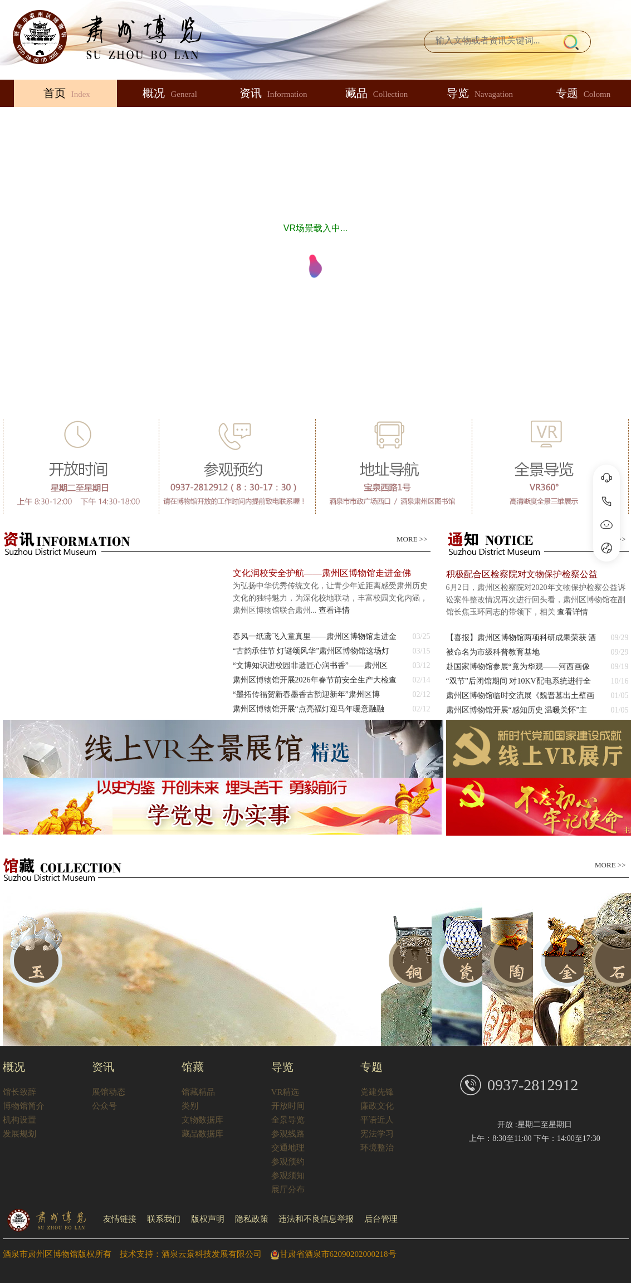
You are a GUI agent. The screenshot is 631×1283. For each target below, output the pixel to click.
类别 (190, 1105)
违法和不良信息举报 (316, 1218)
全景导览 (288, 1119)
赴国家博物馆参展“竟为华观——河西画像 (518, 666)
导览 (480, 93)
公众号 (104, 1105)
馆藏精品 (198, 1091)
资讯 (273, 93)
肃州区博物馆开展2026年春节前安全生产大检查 (315, 680)
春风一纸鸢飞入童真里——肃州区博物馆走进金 (315, 636)
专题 (371, 1067)
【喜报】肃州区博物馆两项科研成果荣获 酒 (521, 637)
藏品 (376, 93)
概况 (170, 93)
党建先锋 (377, 1091)
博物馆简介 (24, 1105)
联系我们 (163, 1218)
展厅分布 (288, 1189)
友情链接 (119, 1218)
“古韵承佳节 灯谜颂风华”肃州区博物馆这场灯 (311, 651)
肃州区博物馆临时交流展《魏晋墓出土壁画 (520, 695)
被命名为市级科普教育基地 (493, 652)
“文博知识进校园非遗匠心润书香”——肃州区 (310, 665)
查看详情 (334, 610)
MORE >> (412, 539)
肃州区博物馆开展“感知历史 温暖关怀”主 (517, 710)
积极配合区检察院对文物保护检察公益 (522, 574)
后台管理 (381, 1218)
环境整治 (377, 1147)
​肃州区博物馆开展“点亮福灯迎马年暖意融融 (308, 709)
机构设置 (19, 1119)
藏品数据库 (202, 1133)
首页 (66, 93)
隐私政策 (251, 1218)
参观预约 (288, 1161)
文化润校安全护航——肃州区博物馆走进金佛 (322, 573)
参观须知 (288, 1175)
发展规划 (19, 1133)
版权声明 (207, 1218)
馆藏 (193, 1067)
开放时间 (288, 1105)
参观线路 (288, 1133)
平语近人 (377, 1119)
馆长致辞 (19, 1091)
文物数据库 (202, 1119)
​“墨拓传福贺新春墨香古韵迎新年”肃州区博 (306, 694)
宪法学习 (377, 1133)
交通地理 (288, 1147)
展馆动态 (108, 1091)
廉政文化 (377, 1105)
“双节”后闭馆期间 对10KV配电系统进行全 (518, 681)
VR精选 (285, 1091)
